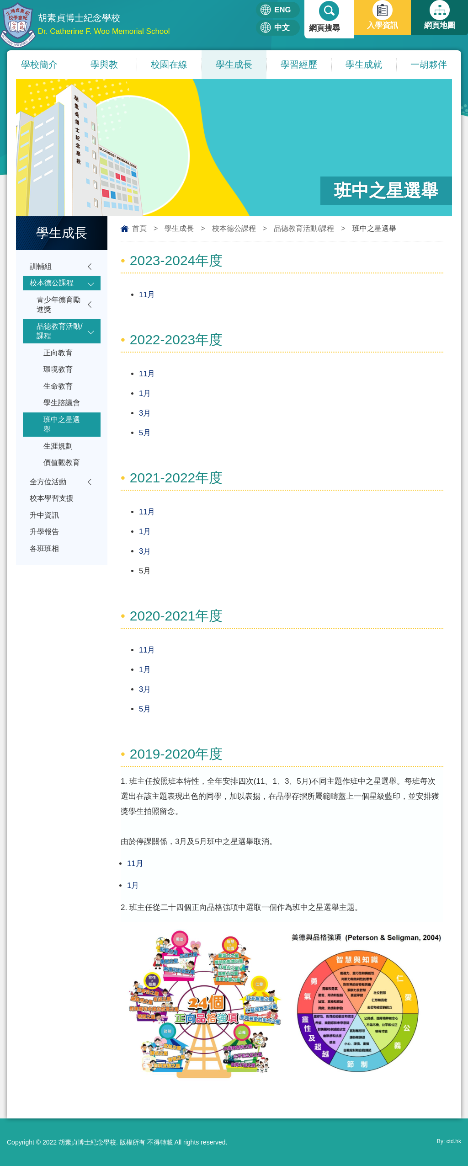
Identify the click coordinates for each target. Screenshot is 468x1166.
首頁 (139, 228)
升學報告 (45, 551)
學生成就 (364, 64)
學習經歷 (299, 64)
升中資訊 (45, 534)
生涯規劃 (58, 460)
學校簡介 (39, 64)
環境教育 (58, 378)
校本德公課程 (234, 228)
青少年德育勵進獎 (60, 308)
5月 (145, 432)
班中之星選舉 (62, 437)
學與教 (104, 64)
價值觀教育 (62, 478)
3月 (145, 413)
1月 (145, 393)
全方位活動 (49, 498)
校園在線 (169, 64)
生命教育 (58, 395)
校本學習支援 (53, 516)
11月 (147, 294)
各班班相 (45, 569)
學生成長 (234, 64)
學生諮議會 (62, 413)
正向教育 (58, 360)
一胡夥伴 (428, 64)
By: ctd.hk (447, 1142)
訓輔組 (41, 266)
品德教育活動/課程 (304, 228)
